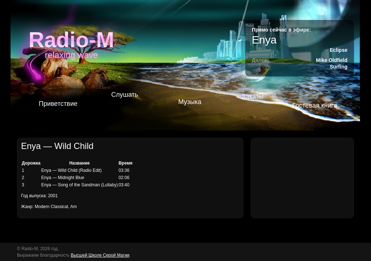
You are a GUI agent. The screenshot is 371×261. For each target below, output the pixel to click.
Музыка (189, 101)
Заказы (252, 96)
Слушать (124, 94)
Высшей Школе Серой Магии (100, 255)
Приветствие (58, 103)
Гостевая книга (314, 105)
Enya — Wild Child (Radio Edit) (71, 170)
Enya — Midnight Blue (62, 177)
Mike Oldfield (331, 60)
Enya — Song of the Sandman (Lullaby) (79, 184)
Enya (264, 40)
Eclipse (338, 50)
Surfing (338, 67)
